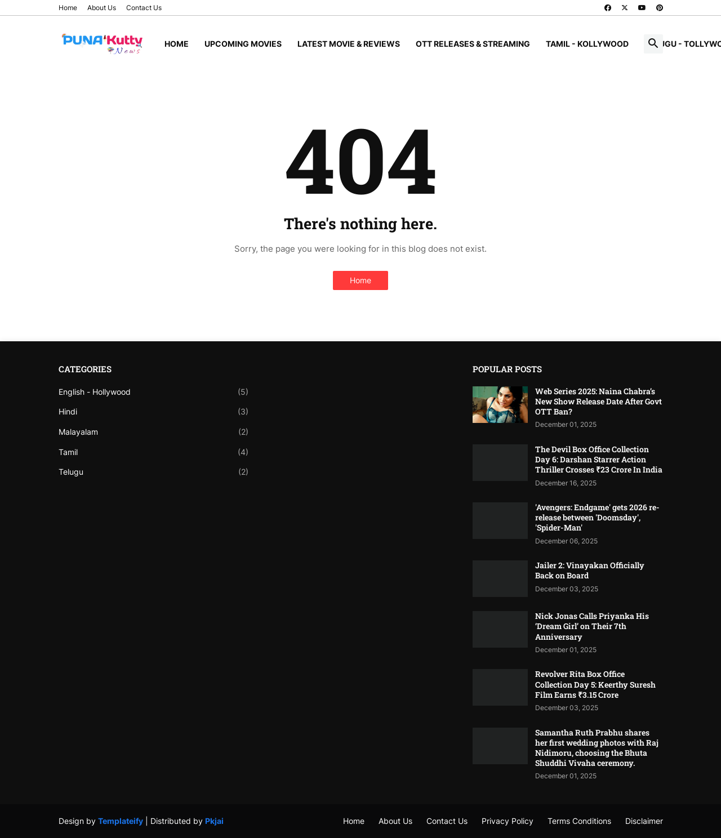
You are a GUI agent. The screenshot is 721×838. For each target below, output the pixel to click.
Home (68, 7)
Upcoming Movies (243, 43)
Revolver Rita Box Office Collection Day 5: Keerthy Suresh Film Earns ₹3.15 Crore (595, 684)
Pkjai (214, 821)
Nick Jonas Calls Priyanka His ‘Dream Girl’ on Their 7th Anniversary (592, 626)
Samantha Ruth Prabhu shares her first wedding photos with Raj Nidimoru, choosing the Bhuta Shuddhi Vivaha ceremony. (596, 748)
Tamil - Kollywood (587, 43)
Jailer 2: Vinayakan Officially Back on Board (589, 570)
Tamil (154, 452)
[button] (653, 44)
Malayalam (154, 432)
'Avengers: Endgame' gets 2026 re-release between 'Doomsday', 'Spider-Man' (597, 517)
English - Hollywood (154, 392)
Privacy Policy (507, 821)
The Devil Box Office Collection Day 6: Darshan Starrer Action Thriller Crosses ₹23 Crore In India (598, 459)
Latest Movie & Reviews (348, 43)
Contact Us (144, 7)
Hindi (154, 411)
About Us (101, 7)
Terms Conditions (579, 821)
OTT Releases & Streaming (473, 43)
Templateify (120, 821)
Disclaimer (644, 821)
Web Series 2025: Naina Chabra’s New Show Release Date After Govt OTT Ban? (598, 401)
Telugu (154, 472)
